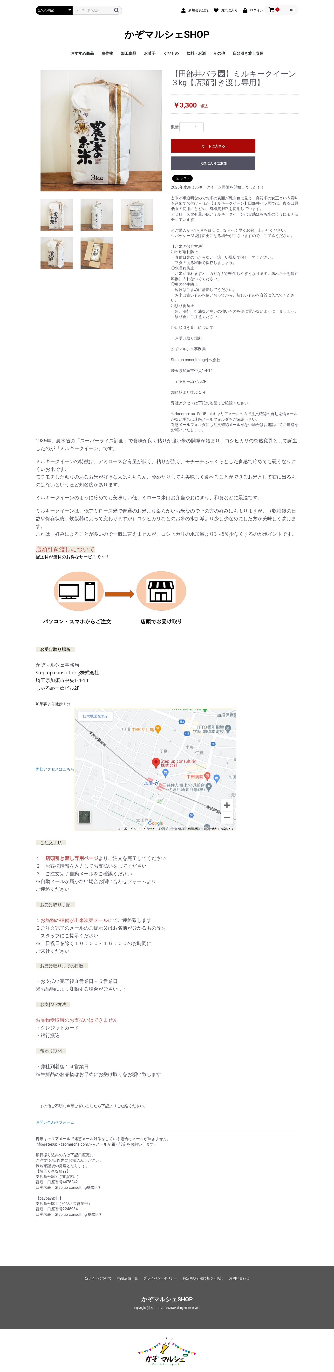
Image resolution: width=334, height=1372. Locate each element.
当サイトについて (98, 1278)
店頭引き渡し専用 (248, 53)
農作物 (107, 53)
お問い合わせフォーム (55, 1122)
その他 (219, 53)
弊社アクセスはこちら (136, 769)
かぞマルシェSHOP (166, 34)
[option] (101, 130)
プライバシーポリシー (160, 1278)
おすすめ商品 (82, 53)
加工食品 (128, 53)
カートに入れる (213, 146)
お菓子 (150, 53)
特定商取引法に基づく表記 (203, 1278)
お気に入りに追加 (213, 163)
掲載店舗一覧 (127, 1278)
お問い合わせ (239, 1278)
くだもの (171, 53)
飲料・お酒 (196, 53)
